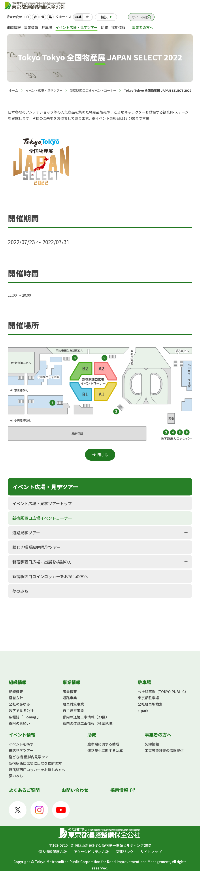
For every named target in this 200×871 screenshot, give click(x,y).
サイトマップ (151, 851)
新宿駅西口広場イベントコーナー (93, 90)
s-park (143, 710)
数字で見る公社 (21, 710)
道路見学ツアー (26, 532)
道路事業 (70, 697)
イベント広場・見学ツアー (76, 27)
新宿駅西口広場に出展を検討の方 (42, 561)
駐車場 (47, 27)
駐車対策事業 (73, 704)
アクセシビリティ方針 (91, 851)
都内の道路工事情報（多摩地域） (89, 723)
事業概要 (70, 691)
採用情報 (118, 27)
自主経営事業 (73, 710)
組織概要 (16, 691)
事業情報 (31, 27)
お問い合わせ (122, 17)
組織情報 (14, 27)
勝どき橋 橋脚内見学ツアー (36, 547)
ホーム (13, 90)
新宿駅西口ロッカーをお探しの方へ (37, 769)
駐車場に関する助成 (103, 744)
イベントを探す (21, 744)
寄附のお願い (19, 723)
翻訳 (104, 17)
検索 (149, 17)
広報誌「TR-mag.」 (25, 717)
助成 (104, 27)
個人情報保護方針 (52, 851)
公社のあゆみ (19, 704)
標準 (78, 17)
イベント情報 (22, 734)
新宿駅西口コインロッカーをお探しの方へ (50, 576)
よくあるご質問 (24, 790)
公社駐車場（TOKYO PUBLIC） (163, 691)
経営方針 (16, 697)
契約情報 (152, 744)
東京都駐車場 (148, 697)
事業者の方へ (142, 27)
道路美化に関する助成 (105, 750)
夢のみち (20, 591)
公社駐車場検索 (150, 704)
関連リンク (124, 851)
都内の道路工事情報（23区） (86, 717)
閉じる (102, 454)
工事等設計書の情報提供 (164, 750)
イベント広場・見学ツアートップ (42, 503)
